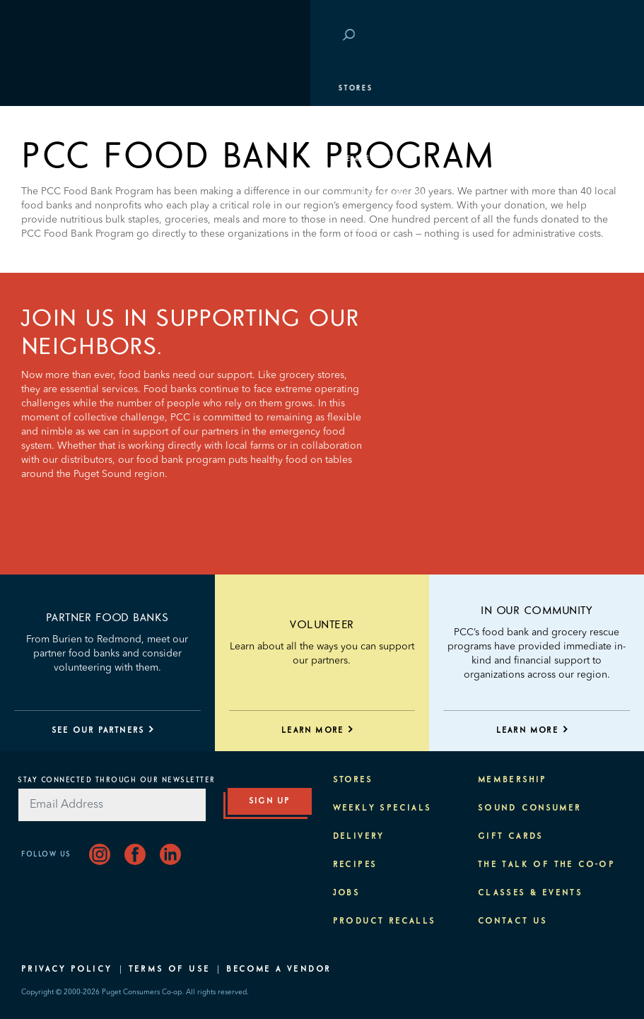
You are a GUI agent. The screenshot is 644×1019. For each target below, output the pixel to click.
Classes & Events (72, 194)
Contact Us (513, 921)
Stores (45, 88)
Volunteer (321, 624)
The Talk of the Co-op (546, 865)
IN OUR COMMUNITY (536, 610)
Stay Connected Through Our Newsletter (117, 780)
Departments (60, 123)
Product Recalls (384, 921)
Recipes (355, 865)
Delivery (359, 836)
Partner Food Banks (107, 617)
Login (601, 36)
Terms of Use (170, 969)
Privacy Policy (66, 969)
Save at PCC (544, 36)
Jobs (347, 893)
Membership (58, 159)
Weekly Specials (382, 808)
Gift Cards (511, 836)
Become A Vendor (278, 969)
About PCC (54, 265)
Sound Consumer (530, 808)
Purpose (49, 229)
